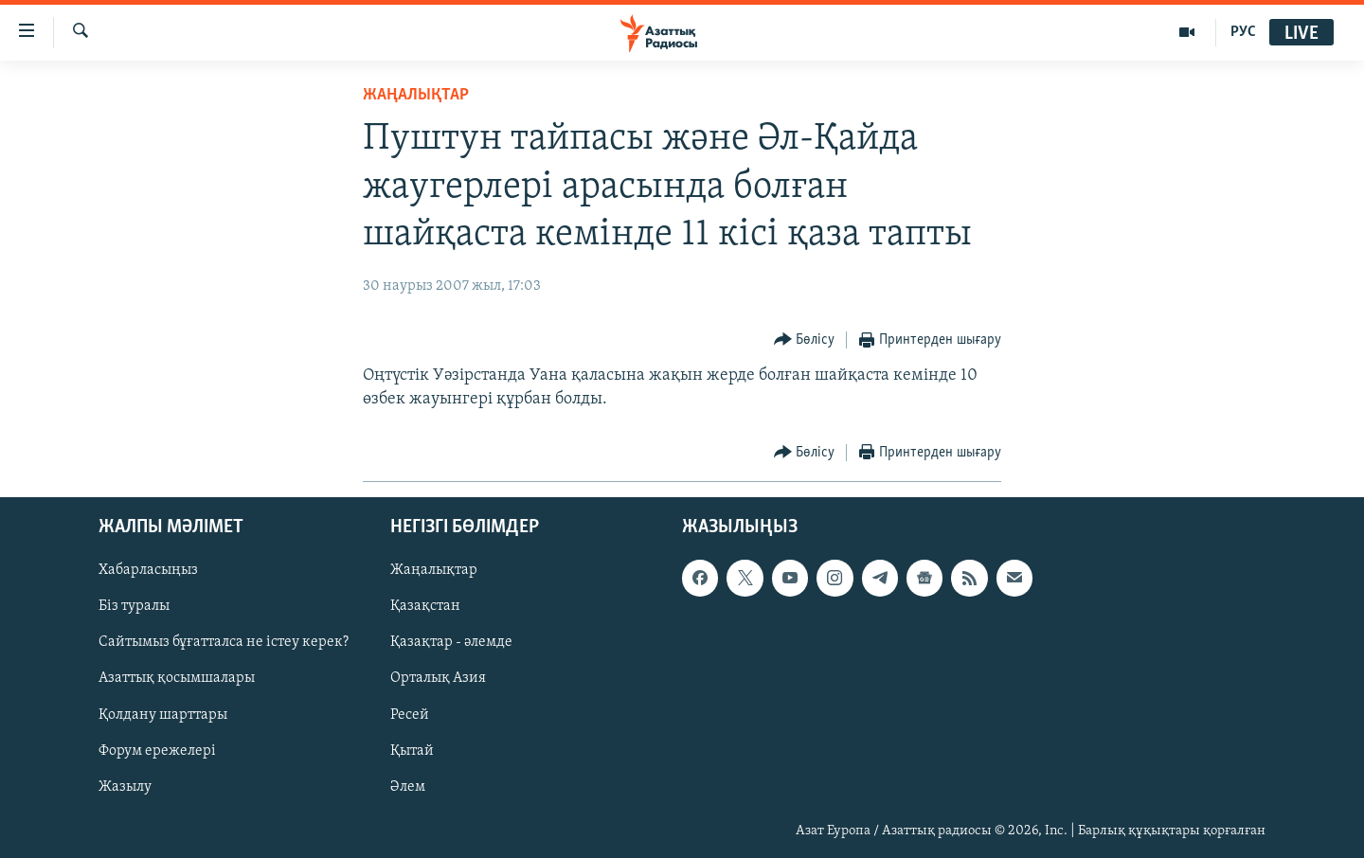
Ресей (409, 714)
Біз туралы (134, 606)
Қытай (412, 750)
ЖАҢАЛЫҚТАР (416, 95)
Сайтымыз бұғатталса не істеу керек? (224, 642)
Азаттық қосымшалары (177, 678)
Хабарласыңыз (148, 570)
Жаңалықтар (433, 570)
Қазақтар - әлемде (451, 642)
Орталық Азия (438, 678)
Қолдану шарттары (163, 714)
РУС (1243, 32)
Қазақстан (425, 606)
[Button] (804, 340)
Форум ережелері (157, 750)
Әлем (407, 786)
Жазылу (125, 786)
